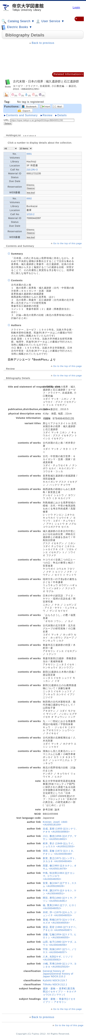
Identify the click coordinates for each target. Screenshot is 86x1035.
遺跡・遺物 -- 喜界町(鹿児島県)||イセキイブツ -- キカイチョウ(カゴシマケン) (60, 991)
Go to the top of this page (67, 243)
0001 (29, 153)
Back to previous (43, 42)
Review (47, 115)
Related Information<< (69, 74)
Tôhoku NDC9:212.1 (55, 984)
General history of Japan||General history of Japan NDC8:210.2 (58, 974)
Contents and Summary (22, 115)
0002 (29, 198)
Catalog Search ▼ (17, 21)
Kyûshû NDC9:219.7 (55, 980)
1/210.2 (30, 214)
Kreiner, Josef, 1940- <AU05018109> (55, 823)
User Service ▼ (49, 21)
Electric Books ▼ (16, 27)
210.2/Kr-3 (32, 169)
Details (62, 115)
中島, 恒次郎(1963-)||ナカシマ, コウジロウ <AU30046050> (59, 876)
